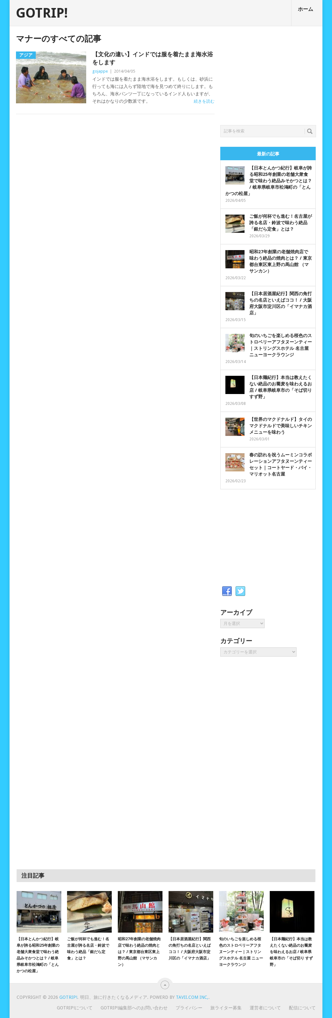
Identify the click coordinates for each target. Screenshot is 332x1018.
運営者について (265, 1007)
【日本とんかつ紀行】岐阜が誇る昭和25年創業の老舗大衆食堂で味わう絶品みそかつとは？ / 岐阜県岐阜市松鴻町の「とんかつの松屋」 (268, 180)
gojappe (100, 71)
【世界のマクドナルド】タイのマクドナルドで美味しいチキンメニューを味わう (280, 426)
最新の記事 (268, 153)
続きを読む (204, 101)
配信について (302, 1007)
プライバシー (189, 1007)
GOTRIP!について (75, 1007)
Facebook (227, 591)
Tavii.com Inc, (192, 997)
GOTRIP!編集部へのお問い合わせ (134, 1007)
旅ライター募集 (226, 1007)
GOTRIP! (42, 13)
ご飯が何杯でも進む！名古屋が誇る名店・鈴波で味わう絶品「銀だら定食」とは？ (280, 223)
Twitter (240, 591)
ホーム (305, 9)
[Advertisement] (268, 74)
